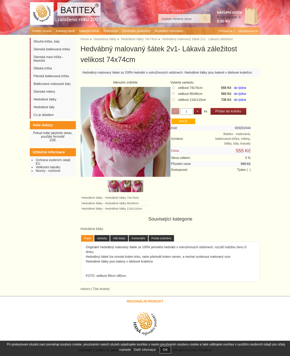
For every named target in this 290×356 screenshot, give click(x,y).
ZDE (53, 140)
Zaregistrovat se (248, 31)
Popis (87, 238)
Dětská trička (43, 68)
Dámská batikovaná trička (52, 49)
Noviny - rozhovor (48, 170)
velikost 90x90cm (190, 93)
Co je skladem (44, 115)
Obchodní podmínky (136, 31)
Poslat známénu (161, 238)
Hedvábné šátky (91, 197)
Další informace (145, 349)
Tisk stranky (101, 289)
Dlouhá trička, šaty (47, 41)
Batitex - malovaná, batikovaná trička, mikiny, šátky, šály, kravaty (233, 138)
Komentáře (138, 238)
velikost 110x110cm (192, 99)
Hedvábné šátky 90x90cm (122, 203)
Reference (110, 31)
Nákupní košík (89, 31)
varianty (102, 238)
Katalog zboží (65, 31)
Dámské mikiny (44, 91)
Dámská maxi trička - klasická (48, 58)
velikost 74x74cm (190, 87)
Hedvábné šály (44, 107)
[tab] (87, 238)
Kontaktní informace (169, 31)
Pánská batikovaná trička (51, 76)
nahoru (85, 289)
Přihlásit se (226, 31)
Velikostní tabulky (48, 167)
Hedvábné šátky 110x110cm (123, 208)
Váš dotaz (119, 238)
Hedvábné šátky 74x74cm (122, 197)
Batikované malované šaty (52, 84)
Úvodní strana (42, 31)
